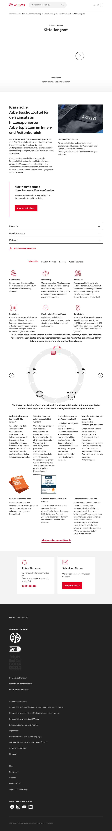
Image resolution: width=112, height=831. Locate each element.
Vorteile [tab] (33, 261)
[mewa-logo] (17, 4)
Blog (11, 766)
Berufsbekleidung (34, 14)
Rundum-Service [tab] (48, 262)
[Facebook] (12, 807)
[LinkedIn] (30, 807)
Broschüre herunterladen (22, 249)
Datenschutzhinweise (18, 701)
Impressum (13, 730)
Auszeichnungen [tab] (76, 262)
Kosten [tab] (62, 262)
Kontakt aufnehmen (26, 208)
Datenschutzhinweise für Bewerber (23, 725)
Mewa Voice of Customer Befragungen (25, 736)
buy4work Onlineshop (18, 789)
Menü (98, 5)
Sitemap (12, 754)
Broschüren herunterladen (20, 683)
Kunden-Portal (15, 783)
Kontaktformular (72, 585)
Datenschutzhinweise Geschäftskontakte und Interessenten (34, 713)
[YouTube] (24, 807)
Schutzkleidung (49, 14)
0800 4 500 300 (29, 586)
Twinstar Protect (64, 14)
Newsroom (13, 772)
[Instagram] (18, 807)
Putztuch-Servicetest (19, 689)
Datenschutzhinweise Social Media (24, 719)
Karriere (12, 777)
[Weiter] (80, 56)
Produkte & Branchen (17, 14)
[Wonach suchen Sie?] (48, 5)
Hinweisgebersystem (18, 748)
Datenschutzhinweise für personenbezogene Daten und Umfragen (36, 707)
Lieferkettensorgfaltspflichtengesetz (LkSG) (28, 742)
